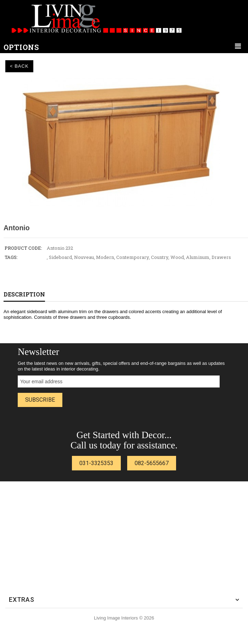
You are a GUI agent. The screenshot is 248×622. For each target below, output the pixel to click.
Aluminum (197, 257)
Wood (177, 257)
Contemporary (132, 257)
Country (159, 257)
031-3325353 (96, 463)
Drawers (221, 257)
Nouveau (84, 257)
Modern (105, 257)
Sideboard (60, 257)
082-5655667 (152, 463)
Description (24, 294)
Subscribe (40, 399)
